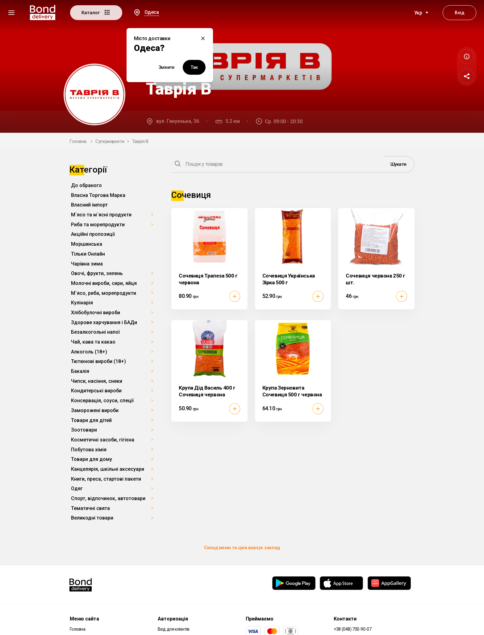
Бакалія (80, 371)
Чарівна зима (87, 264)
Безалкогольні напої (95, 332)
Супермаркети (109, 141)
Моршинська (86, 244)
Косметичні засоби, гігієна (102, 440)
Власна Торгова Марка (98, 195)
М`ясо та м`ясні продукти (101, 215)
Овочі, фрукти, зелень (97, 273)
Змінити (166, 67)
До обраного (86, 185)
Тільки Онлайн (88, 254)
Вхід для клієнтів (174, 629)
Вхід (459, 12)
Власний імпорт (89, 205)
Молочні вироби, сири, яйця (104, 283)
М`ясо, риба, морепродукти (103, 293)
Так (194, 67)
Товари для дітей (91, 420)
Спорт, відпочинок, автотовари (108, 498)
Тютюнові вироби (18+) (98, 361)
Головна (77, 141)
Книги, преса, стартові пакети (106, 479)
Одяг (77, 488)
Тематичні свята (90, 508)
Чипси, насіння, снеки (96, 381)
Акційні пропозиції (93, 234)
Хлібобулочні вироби (95, 312)
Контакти (345, 619)
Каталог (96, 12)
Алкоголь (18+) (89, 352)
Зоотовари (84, 430)
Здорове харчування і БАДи (104, 322)
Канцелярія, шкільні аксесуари (107, 469)
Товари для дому (91, 459)
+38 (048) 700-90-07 (352, 629)
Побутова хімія (88, 450)
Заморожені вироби (95, 410)
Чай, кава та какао (93, 342)
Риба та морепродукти (98, 225)
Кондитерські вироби (96, 391)
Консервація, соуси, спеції (102, 400)
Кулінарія (82, 303)
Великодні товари (92, 518)
